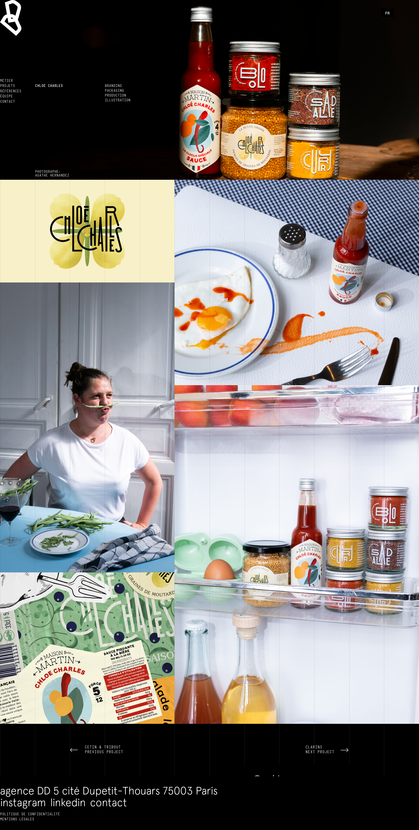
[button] (387, 13)
